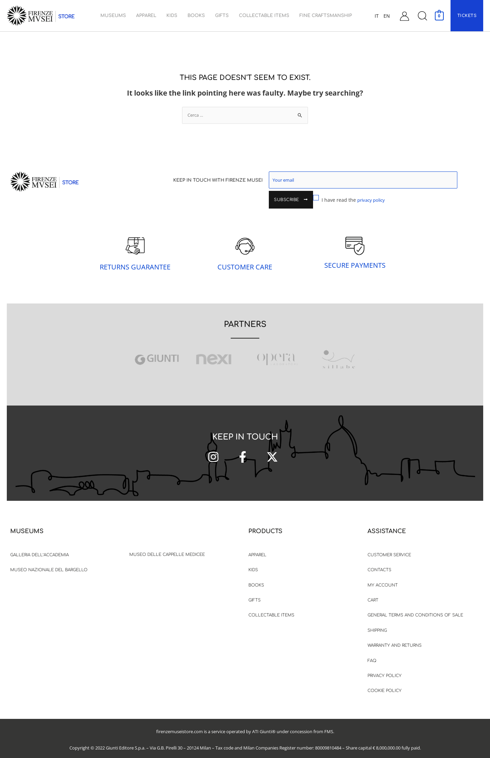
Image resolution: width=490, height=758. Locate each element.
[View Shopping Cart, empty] (439, 15)
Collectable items (271, 609)
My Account (383, 579)
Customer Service (389, 549)
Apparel (257, 549)
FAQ (372, 655)
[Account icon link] (404, 15)
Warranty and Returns (395, 640)
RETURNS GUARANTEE (135, 261)
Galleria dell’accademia (39, 549)
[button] (422, 15)
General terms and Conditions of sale (415, 609)
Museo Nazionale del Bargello (48, 564)
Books (256, 579)
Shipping (377, 625)
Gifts (254, 594)
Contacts (379, 564)
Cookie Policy (385, 685)
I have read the (307, 198)
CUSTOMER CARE (244, 261)
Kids (253, 564)
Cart (373, 594)
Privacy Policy (385, 670)
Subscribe (446, 181)
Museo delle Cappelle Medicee (167, 549)
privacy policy (329, 198)
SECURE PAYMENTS (355, 259)
